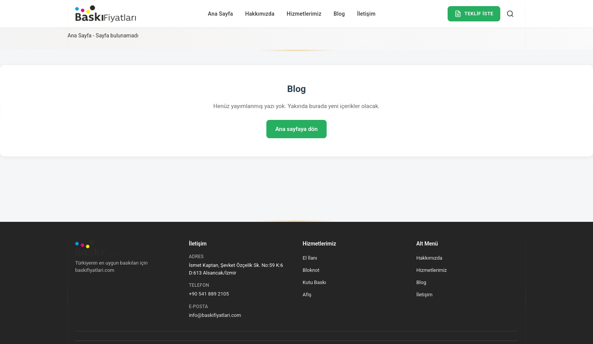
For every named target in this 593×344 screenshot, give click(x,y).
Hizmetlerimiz (304, 14)
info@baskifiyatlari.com (215, 315)
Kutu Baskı (314, 282)
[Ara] (510, 13)
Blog (339, 14)
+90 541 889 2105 (209, 294)
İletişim (366, 14)
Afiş (307, 294)
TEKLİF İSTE (473, 13)
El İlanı (310, 258)
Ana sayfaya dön (297, 129)
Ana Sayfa (220, 14)
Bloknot (311, 270)
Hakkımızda (260, 14)
